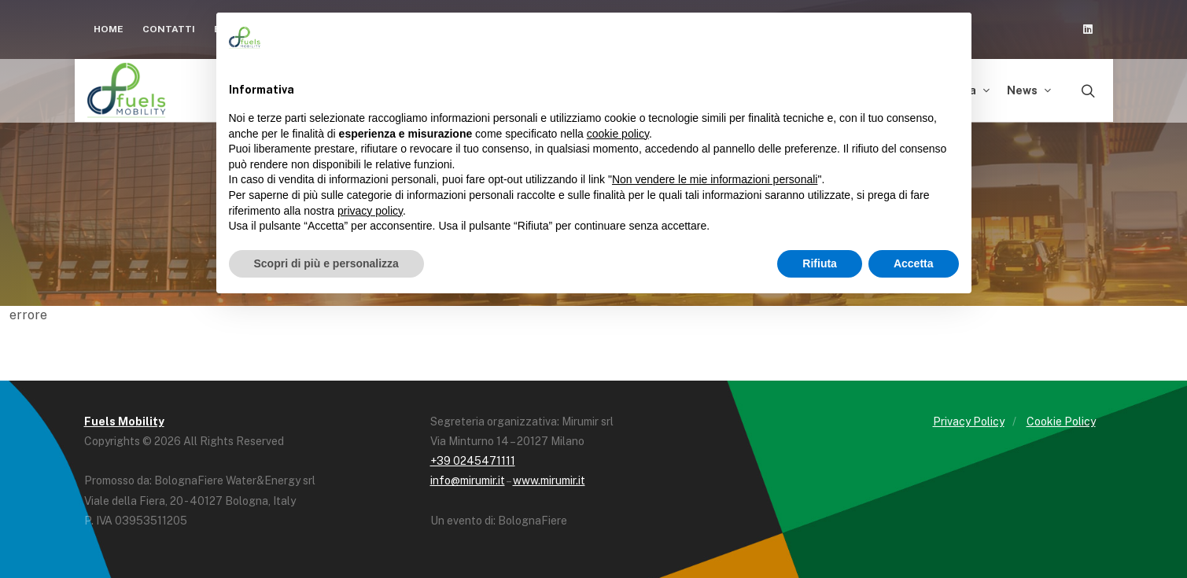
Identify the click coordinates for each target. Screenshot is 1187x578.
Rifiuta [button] (819, 263)
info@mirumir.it (467, 480)
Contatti (168, 29)
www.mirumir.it (549, 480)
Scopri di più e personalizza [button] (326, 263)
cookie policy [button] (618, 133)
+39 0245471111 (472, 461)
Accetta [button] (914, 263)
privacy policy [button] (370, 210)
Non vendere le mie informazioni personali (714, 179)
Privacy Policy (969, 421)
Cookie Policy (1061, 421)
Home (108, 29)
